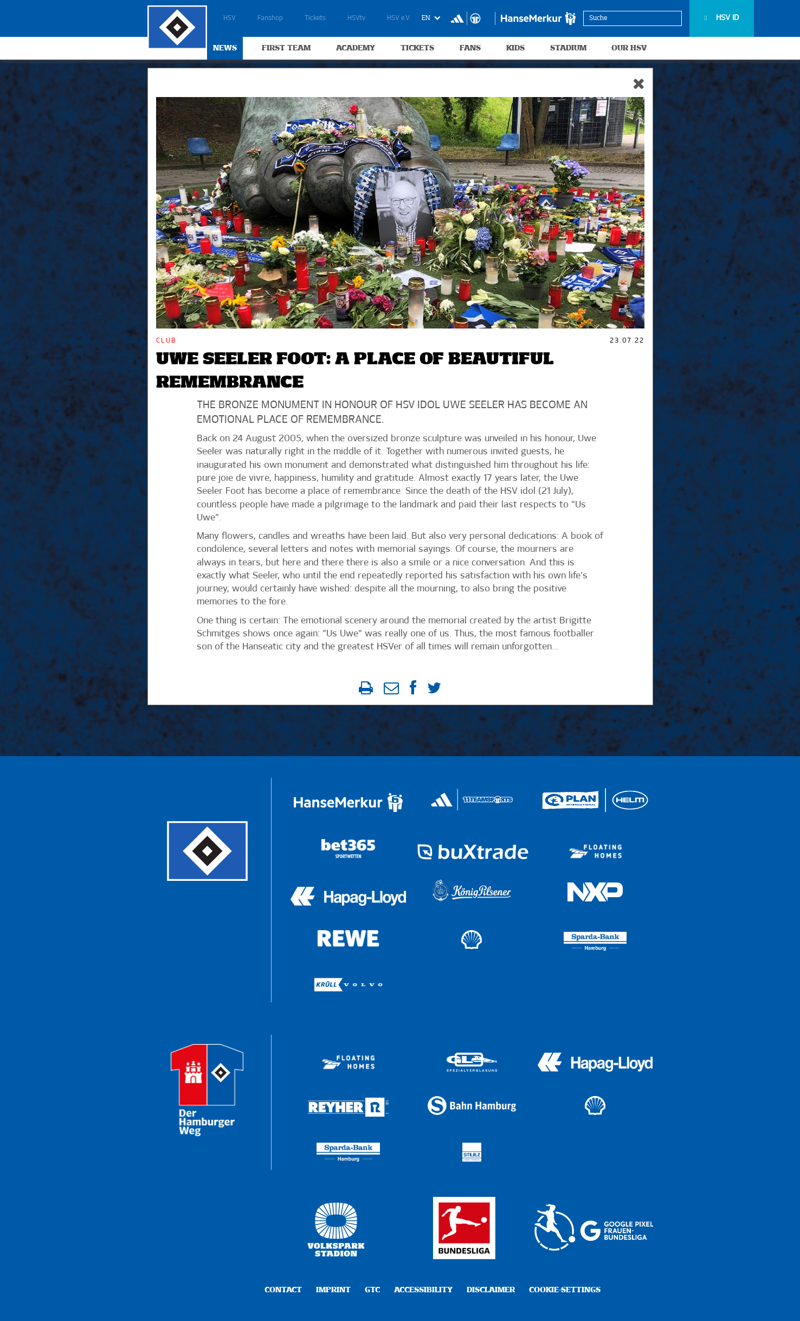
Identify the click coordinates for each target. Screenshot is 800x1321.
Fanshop (270, 18)
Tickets (315, 18)
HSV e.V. (399, 18)
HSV (229, 18)
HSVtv (356, 18)
